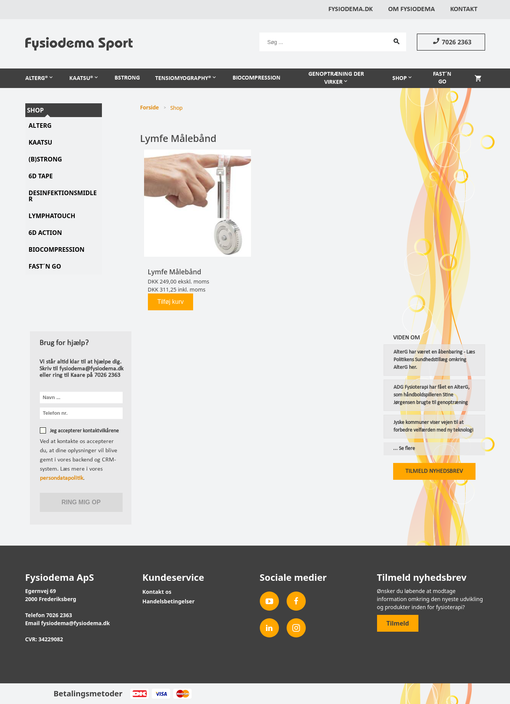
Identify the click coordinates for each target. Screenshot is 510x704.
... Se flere (404, 448)
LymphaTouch (52, 216)
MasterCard (182, 693)
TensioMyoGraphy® (183, 78)
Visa (161, 693)
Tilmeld (398, 623)
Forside (149, 107)
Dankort (139, 693)
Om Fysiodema (411, 9)
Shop (399, 78)
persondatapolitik (61, 478)
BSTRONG (127, 78)
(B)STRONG (45, 159)
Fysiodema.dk (350, 9)
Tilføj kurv (170, 301)
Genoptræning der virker (336, 78)
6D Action (45, 232)
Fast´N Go (45, 266)
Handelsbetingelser (169, 601)
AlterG (40, 125)
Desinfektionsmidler (63, 196)
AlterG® (36, 78)
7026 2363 (450, 41)
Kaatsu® (81, 78)
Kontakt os (157, 591)
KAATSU (40, 142)
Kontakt (463, 9)
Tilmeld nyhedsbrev (434, 471)
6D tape (41, 176)
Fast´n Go (442, 78)
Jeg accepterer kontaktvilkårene (84, 431)
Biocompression (256, 78)
